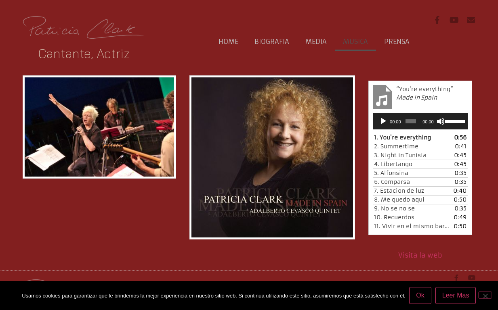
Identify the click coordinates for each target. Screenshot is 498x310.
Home (228, 41)
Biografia (271, 41)
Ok (420, 295)
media (316, 41)
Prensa (397, 41)
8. (399, 199)
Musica (355, 41)
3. (400, 155)
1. (402, 137)
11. (412, 226)
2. (396, 146)
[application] (420, 121)
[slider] (411, 121)
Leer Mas (455, 295)
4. (393, 164)
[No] (485, 295)
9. (394, 208)
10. (394, 217)
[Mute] (441, 121)
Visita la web (420, 255)
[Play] (383, 121)
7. (399, 190)
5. (391, 173)
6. (392, 181)
